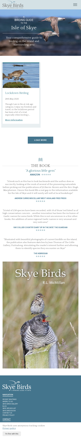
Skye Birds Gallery (10, 404)
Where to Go (8, 401)
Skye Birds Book (9, 411)
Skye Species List (9, 408)
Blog (5, 406)
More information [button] (14, 120)
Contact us (7, 413)
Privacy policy (8, 415)
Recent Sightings (9, 399)
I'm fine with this (11, 434)
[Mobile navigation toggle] (75, 4)
